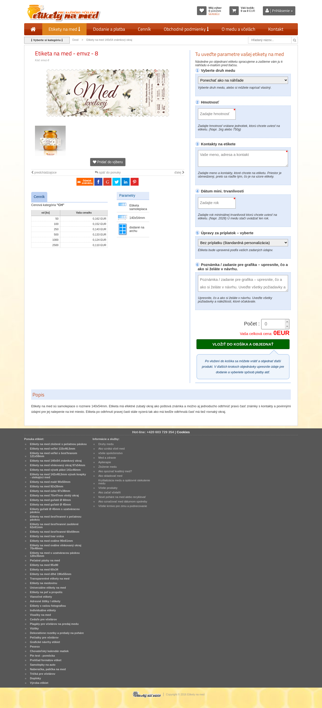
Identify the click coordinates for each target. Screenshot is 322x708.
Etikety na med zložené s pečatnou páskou (58, 444)
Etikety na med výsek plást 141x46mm (55, 469)
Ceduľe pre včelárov (43, 619)
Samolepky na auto (42, 664)
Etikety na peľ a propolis (46, 592)
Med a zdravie (107, 457)
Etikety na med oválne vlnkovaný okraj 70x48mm (55, 547)
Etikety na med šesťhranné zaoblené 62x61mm (54, 526)
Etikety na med (64, 29)
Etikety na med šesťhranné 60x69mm (54, 531)
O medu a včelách (238, 29)
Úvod (75, 40)
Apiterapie (104, 462)
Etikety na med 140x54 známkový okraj (109, 40)
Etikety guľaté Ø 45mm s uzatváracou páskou (55, 511)
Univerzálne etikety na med (48, 587)
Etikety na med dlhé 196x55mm (50, 574)
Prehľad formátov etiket (45, 660)
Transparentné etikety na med (49, 578)
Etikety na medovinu (43, 583)
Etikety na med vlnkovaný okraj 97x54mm (57, 465)
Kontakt (275, 29)
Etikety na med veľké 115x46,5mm (52, 448)
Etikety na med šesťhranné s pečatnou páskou (55, 518)
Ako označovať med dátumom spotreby (122, 501)
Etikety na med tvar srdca (47, 536)
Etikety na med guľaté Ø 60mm (50, 499)
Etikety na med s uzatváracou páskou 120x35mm (55, 554)
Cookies (183, 432)
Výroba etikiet (39, 682)
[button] (287, 321)
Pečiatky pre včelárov (44, 637)
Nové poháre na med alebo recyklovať (122, 496)
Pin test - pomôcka (42, 655)
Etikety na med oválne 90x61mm (51, 540)
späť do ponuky (108, 172)
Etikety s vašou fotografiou (48, 605)
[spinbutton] (273, 324)
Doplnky (35, 678)
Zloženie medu (107, 466)
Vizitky (34, 628)
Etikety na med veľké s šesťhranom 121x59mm (53, 455)
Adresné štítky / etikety (45, 601)
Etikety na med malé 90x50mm (50, 481)
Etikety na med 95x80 (44, 564)
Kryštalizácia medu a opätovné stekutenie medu (124, 482)
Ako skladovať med (110, 475)
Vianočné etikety (41, 596)
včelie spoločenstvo (110, 453)
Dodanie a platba (109, 29)
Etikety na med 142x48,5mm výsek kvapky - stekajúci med (58, 476)
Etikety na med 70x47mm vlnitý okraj (54, 495)
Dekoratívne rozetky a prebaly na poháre (57, 632)
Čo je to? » (214, 13)
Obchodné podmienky (186, 29)
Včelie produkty (107, 487)
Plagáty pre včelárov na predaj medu (54, 623)
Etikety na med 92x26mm (46, 486)
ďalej (179, 172)
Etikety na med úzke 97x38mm (50, 490)
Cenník (144, 29)
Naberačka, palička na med (48, 669)
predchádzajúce (44, 172)
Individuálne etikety (43, 610)
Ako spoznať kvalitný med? (115, 471)
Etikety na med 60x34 (44, 569)
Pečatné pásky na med (45, 560)
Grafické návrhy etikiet (45, 642)
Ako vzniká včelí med (111, 448)
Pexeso (35, 646)
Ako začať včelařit (109, 492)
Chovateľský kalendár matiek (49, 651)
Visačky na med (40, 614)
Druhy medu (106, 444)
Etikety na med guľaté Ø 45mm (50, 504)
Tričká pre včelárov (42, 673)
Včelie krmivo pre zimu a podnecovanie (122, 506)
